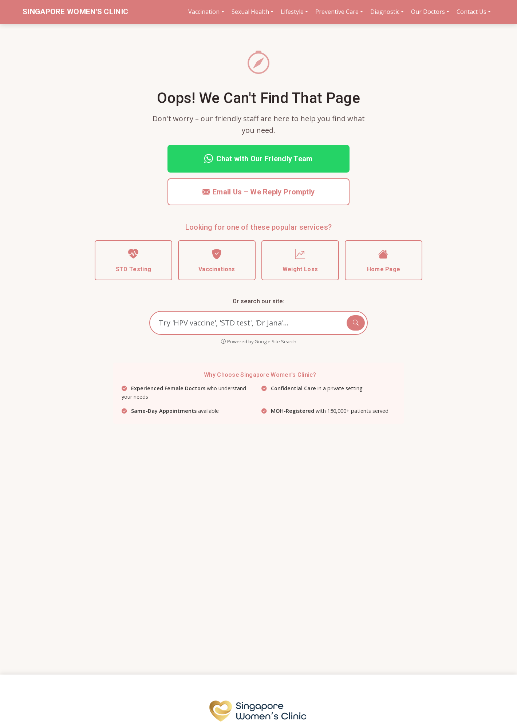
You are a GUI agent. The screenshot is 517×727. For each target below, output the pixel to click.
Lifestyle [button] (292, 12)
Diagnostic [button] (384, 12)
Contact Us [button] (471, 12)
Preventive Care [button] (337, 12)
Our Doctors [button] (428, 12)
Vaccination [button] (204, 12)
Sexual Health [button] (250, 12)
